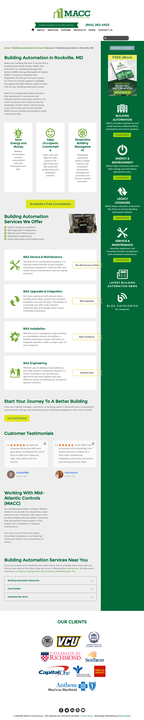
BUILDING (122, 115)
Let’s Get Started (16, 418)
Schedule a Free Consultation (50, 204)
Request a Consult (122, 48)
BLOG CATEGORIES (122, 305)
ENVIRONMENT (122, 162)
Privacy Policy (87, 716)
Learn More (122, 135)
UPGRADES (122, 202)
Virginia (21, 571)
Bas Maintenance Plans (86, 265)
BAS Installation (87, 337)
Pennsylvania (33, 571)
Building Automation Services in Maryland (33, 48)
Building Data (87, 372)
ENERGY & (122, 158)
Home (7, 48)
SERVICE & (122, 241)
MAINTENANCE (122, 245)
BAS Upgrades (87, 301)
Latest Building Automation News (122, 284)
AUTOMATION (122, 119)
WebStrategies (124, 716)
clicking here (72, 568)
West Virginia (47, 571)
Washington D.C (67, 571)
